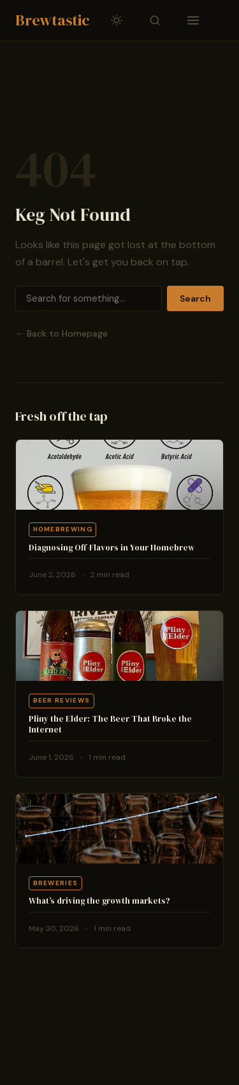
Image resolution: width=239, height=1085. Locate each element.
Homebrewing (62, 529)
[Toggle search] (154, 20)
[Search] (88, 298)
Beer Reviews (62, 700)
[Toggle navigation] (193, 20)
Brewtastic (52, 20)
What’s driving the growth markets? (99, 900)
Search (195, 298)
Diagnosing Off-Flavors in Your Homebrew (111, 547)
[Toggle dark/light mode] (116, 20)
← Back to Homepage (61, 333)
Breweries (55, 883)
